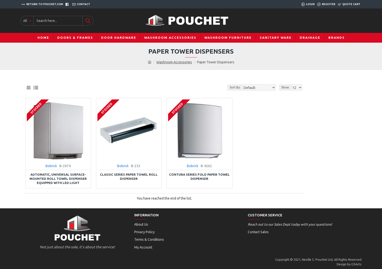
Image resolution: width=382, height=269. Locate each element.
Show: (286, 87)
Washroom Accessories (174, 62)
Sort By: (239, 87)
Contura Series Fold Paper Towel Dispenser (199, 176)
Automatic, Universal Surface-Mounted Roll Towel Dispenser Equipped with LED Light (58, 178)
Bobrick (51, 166)
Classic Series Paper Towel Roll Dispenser (129, 176)
